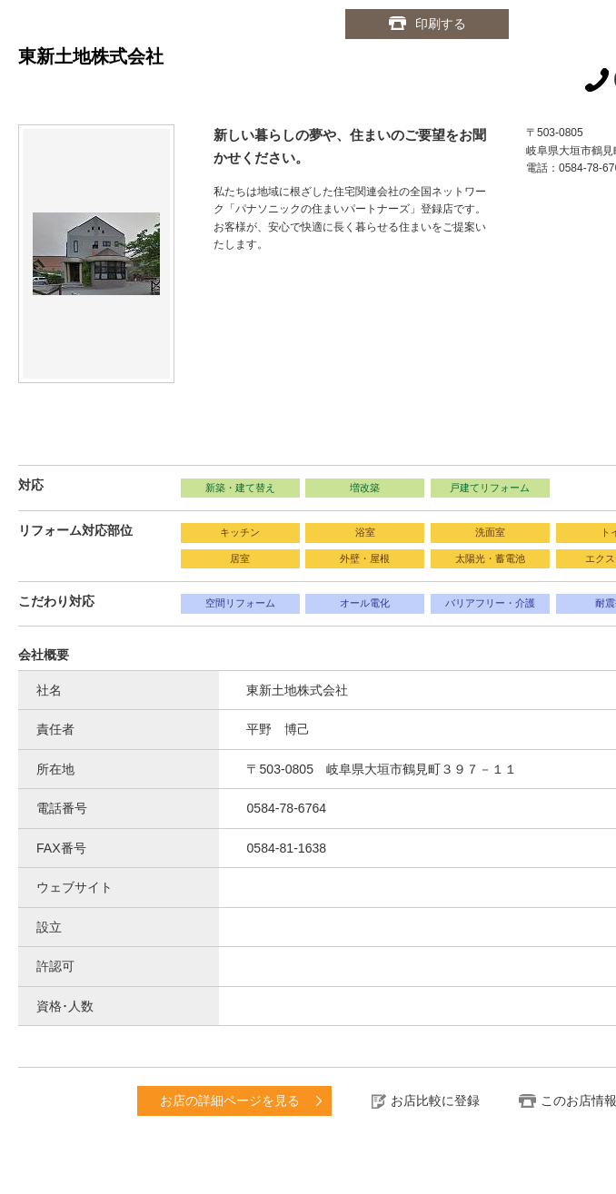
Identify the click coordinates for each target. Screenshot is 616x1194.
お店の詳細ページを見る (230, 1100)
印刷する (440, 23)
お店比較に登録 (435, 1100)
